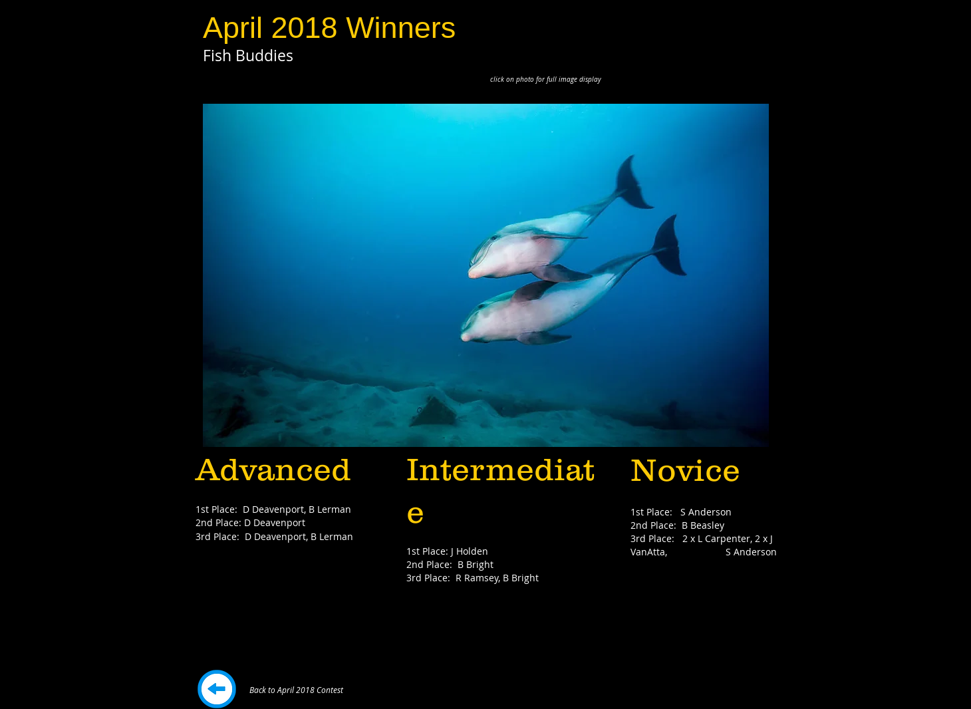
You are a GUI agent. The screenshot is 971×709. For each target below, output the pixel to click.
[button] (486, 275)
